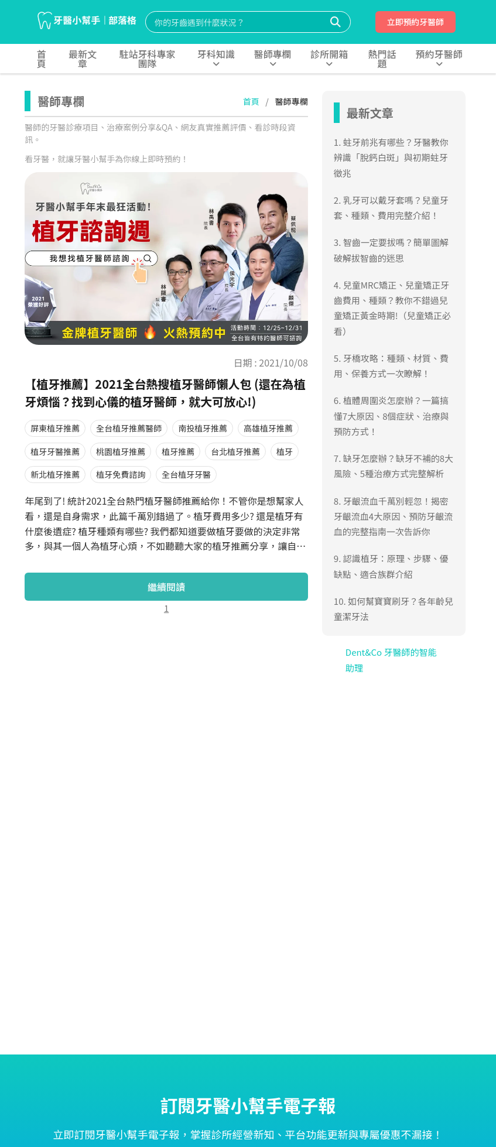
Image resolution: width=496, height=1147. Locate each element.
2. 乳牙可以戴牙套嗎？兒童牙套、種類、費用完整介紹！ (391, 207)
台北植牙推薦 (235, 451)
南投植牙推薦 (202, 428)
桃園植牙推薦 (120, 451)
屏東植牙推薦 (55, 428)
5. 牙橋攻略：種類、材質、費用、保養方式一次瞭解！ (391, 365)
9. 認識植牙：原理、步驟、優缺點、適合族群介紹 (391, 566)
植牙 (284, 451)
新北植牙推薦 (55, 474)
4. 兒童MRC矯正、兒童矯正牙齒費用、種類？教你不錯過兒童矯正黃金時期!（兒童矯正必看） (392, 308)
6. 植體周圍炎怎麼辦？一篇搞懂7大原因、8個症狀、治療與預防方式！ (391, 415)
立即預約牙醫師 (415, 22)
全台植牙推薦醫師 (129, 428)
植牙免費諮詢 (120, 474)
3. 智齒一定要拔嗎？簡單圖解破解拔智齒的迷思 (391, 249)
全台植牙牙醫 (186, 474)
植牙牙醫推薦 (55, 451)
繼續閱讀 (166, 587)
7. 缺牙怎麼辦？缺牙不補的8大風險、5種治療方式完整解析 (393, 466)
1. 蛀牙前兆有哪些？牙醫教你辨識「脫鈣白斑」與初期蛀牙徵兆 (391, 157)
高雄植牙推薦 (268, 428)
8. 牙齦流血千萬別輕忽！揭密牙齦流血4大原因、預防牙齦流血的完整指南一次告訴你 (393, 516)
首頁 (251, 101)
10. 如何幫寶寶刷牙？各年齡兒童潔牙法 (393, 608)
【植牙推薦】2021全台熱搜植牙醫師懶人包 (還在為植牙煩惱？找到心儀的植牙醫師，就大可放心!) (165, 392)
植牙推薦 (178, 451)
